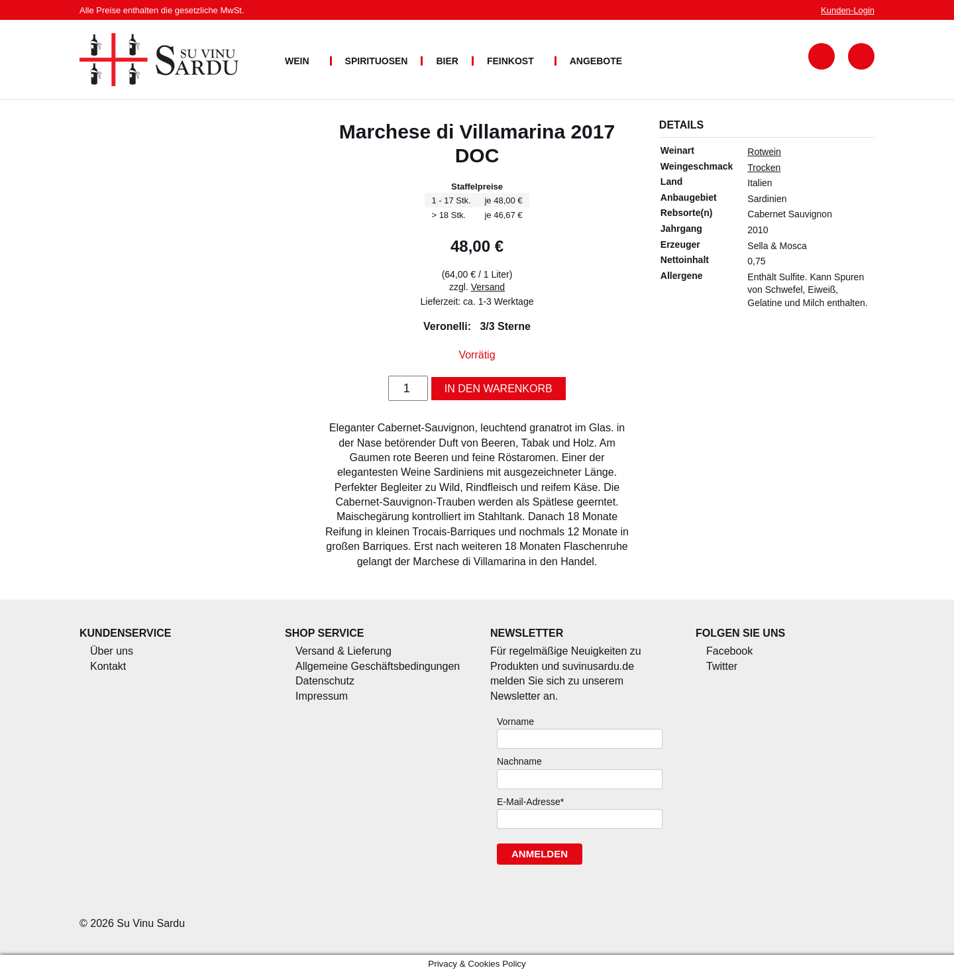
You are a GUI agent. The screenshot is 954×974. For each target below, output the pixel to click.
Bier (447, 61)
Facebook (729, 651)
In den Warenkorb (499, 388)
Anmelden (539, 853)
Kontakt (108, 666)
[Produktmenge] (408, 388)
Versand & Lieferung (343, 651)
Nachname (519, 761)
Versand (488, 287)
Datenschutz (324, 680)
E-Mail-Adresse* (530, 801)
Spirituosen (376, 61)
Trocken (763, 167)
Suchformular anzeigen (821, 56)
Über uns (111, 651)
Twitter (721, 666)
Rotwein (764, 151)
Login (847, 10)
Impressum (321, 696)
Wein (297, 61)
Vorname (515, 721)
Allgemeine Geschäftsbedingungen (377, 666)
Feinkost (510, 61)
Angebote (596, 61)
